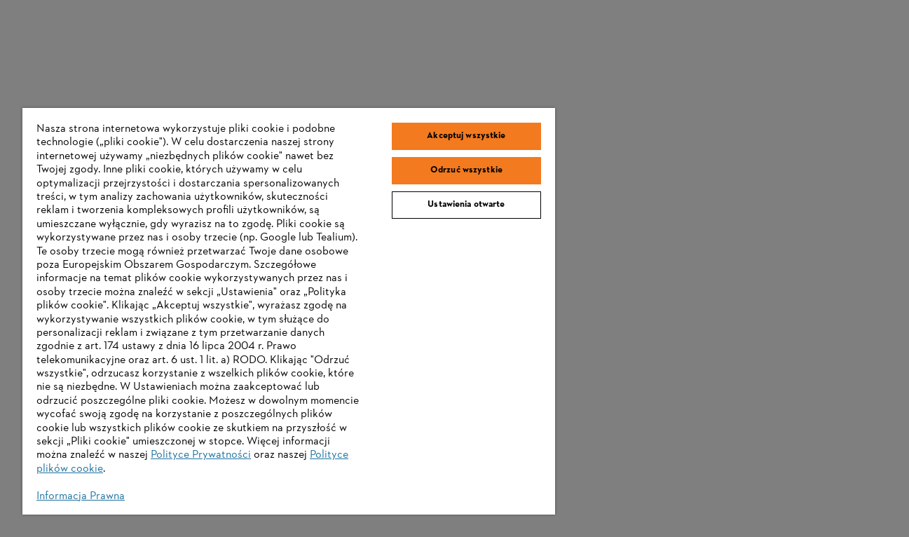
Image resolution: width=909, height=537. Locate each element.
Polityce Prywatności (201, 455)
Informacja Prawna (80, 496)
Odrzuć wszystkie (466, 170)
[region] (288, 311)
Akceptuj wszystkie (466, 136)
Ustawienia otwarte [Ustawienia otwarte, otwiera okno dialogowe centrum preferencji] (466, 204)
